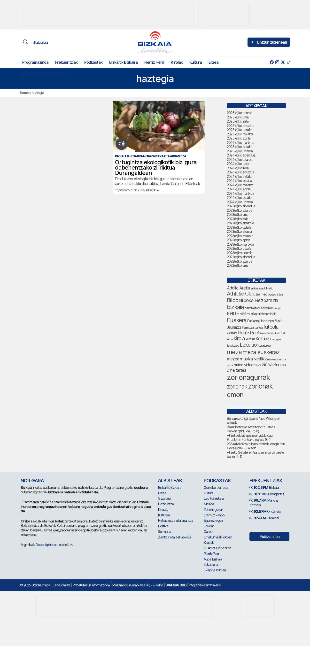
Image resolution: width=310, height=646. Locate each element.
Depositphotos (46, 544)
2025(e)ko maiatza (240, 134)
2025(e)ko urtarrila (240, 151)
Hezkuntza (166, 504)
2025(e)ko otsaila (239, 147)
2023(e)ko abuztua (240, 223)
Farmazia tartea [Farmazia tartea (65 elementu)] (252, 327)
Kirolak (177, 62)
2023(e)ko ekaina (239, 231)
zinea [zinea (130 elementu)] (267, 364)
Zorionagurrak (213, 509)
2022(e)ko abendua (241, 257)
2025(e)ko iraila (237, 121)
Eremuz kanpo (214, 515)
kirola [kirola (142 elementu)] (239, 338)
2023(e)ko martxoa (240, 244)
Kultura (195, 62)
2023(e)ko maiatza (240, 236)
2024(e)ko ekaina (239, 181)
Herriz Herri (154, 62)
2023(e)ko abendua (241, 206)
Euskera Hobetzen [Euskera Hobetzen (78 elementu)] (260, 321)
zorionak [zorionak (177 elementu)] (237, 386)
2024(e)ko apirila (238, 189)
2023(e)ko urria (237, 214)
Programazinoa (35, 62)
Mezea (209, 504)
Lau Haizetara (214, 498)
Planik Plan (211, 553)
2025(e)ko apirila (238, 138)
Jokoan (209, 526)
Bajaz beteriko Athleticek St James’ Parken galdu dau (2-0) (251, 429)
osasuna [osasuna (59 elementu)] (280, 359)
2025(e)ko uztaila (239, 130)
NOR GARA (32, 480)
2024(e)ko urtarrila (240, 202)
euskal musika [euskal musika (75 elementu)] (247, 314)
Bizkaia (264, 487)
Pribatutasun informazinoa (91, 585)
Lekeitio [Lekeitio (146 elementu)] (248, 345)
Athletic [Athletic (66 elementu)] (268, 288)
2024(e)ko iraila (237, 168)
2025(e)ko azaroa (239, 113)
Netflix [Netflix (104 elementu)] (258, 358)
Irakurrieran (211, 564)
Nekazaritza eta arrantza (43, 73)
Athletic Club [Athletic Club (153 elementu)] (241, 293)
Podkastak (93, 62)
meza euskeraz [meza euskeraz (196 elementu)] (260, 352)
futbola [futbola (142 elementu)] (271, 327)
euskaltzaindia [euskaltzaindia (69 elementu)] (266, 314)
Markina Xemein (263, 502)
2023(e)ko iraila (237, 219)
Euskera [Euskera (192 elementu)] (237, 320)
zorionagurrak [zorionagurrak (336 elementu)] (248, 377)
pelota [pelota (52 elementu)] (230, 365)
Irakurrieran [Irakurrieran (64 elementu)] (266, 333)
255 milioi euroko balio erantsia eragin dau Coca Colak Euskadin (256, 446)
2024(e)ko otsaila (239, 197)
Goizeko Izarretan (216, 487)
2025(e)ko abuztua (240, 126)
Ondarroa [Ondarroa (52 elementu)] (270, 359)
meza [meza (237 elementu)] (234, 352)
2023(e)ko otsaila (239, 248)
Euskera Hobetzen (217, 548)
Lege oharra (61, 585)
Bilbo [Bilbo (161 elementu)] (232, 300)
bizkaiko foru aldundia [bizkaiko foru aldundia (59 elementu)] (258, 308)
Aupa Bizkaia (213, 559)
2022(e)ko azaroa (239, 261)
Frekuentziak (66, 62)
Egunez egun (213, 520)
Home (24, 93)
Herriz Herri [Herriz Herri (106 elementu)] (248, 332)
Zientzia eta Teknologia (174, 537)
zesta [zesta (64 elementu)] (257, 365)
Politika (163, 526)
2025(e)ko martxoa (240, 142)
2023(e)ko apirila (238, 240)
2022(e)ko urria (237, 265)
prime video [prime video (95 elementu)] (243, 364)
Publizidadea (269, 536)
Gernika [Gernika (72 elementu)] (232, 333)
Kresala (209, 542)
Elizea (213, 62)
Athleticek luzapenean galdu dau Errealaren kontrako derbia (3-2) (249, 437)
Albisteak (170, 480)
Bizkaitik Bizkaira (123, 62)
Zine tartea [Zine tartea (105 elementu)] (236, 370)
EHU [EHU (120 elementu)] (231, 313)
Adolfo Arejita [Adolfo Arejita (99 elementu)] (238, 287)
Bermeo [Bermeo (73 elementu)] (261, 294)
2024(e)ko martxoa (240, 193)
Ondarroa (264, 511)
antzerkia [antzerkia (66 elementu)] (256, 288)
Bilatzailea (35, 42)
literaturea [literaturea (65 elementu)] (264, 345)
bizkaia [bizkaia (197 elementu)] (235, 307)
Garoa (208, 531)
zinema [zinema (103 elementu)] (279, 364)
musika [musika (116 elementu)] (246, 359)
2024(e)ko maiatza (240, 185)
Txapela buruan (215, 570)
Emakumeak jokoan (218, 537)
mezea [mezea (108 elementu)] (233, 358)
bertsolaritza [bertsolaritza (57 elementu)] (275, 294)
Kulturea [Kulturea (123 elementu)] (263, 339)
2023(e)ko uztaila (239, 227)
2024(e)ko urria (237, 164)
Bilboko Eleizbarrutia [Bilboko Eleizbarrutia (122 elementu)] (258, 300)
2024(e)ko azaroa (239, 159)
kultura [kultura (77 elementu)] (250, 339)
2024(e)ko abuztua (240, 172)
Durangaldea (266, 494)
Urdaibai (264, 518)
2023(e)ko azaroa (239, 210)
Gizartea (164, 498)
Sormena (164, 531)
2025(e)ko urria (237, 117)
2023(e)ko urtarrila (239, 253)
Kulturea (164, 515)
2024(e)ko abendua (241, 155)
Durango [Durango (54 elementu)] (276, 308)
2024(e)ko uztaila (239, 176)
